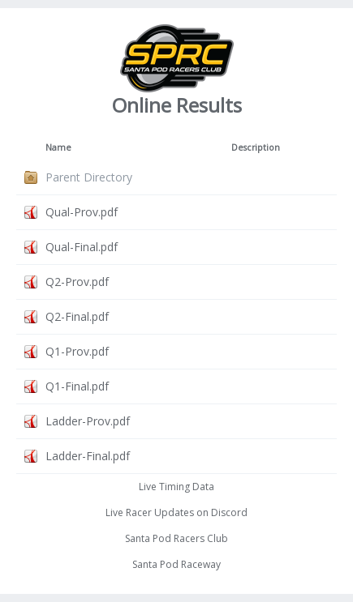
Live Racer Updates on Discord (176, 512)
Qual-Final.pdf (81, 246)
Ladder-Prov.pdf (87, 421)
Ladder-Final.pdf (87, 455)
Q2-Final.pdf (77, 316)
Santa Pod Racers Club (176, 538)
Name (58, 147)
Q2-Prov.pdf (77, 281)
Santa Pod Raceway (176, 564)
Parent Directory (88, 177)
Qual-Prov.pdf (81, 212)
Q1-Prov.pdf (77, 351)
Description (255, 147)
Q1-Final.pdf (77, 386)
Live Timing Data (176, 486)
